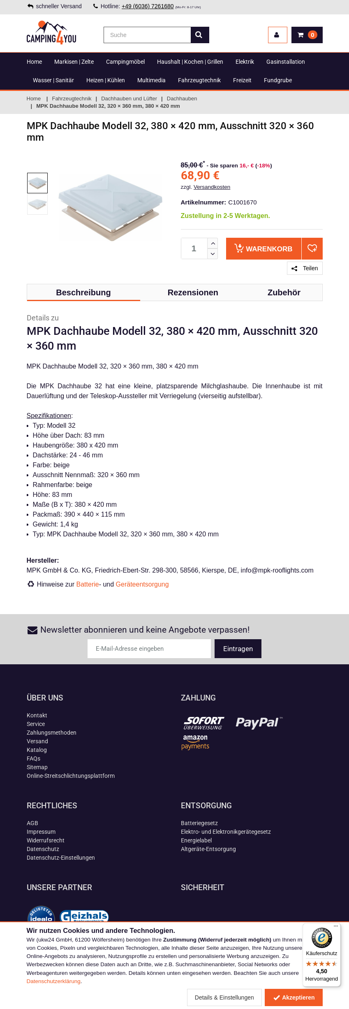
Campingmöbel (125, 61)
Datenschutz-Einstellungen (61, 857)
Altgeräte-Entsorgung (208, 849)
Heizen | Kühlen (105, 80)
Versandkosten (212, 187)
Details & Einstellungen (224, 997)
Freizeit (242, 80)
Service (36, 724)
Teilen (304, 268)
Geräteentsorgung (142, 584)
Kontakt (37, 715)
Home (34, 61)
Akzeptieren (294, 997)
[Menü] (336, 928)
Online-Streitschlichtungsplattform (71, 775)
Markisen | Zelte (74, 61)
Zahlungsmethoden (51, 732)
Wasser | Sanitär (53, 80)
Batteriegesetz (199, 823)
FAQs (33, 758)
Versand (37, 741)
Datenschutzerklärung (54, 981)
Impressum (41, 831)
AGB (32, 823)
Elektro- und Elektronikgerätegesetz (226, 831)
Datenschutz (43, 849)
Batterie (87, 584)
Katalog (37, 750)
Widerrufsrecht (46, 840)
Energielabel (196, 840)
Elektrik (245, 61)
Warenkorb (263, 248)
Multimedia (151, 80)
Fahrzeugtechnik (199, 80)
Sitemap (37, 767)
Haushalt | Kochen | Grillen (190, 61)
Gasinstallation (285, 61)
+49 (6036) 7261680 (148, 6)
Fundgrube (278, 80)
